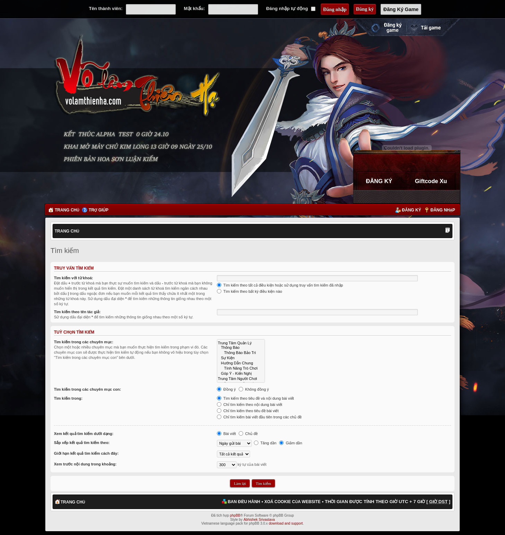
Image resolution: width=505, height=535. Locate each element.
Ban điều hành (244, 501)
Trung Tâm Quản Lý (241, 342)
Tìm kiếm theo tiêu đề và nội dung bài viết (255, 398)
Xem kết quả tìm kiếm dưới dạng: (83, 434)
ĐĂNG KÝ (379, 181)
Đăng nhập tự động (290, 8)
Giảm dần (290, 443)
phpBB (235, 515)
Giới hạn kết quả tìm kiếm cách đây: (86, 453)
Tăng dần (265, 443)
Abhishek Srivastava (259, 520)
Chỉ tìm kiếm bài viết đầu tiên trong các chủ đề (259, 417)
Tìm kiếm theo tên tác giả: (77, 312)
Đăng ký (411, 210)
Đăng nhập (443, 210)
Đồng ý (226, 389)
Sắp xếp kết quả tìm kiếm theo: (82, 443)
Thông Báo (241, 347)
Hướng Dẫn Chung (241, 362)
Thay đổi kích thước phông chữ (447, 231)
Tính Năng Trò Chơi (241, 368)
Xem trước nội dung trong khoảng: (85, 464)
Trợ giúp (98, 210)
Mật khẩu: (194, 8)
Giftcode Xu (431, 181)
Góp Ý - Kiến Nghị (241, 373)
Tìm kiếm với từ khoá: (73, 278)
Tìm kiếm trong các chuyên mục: (83, 342)
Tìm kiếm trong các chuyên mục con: (87, 389)
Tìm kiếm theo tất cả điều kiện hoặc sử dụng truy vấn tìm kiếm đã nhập (280, 285)
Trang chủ (67, 210)
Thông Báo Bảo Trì (241, 352)
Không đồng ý (254, 389)
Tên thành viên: (105, 8)
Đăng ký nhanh (379, 27)
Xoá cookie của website (292, 501)
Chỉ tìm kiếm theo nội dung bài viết (249, 404)
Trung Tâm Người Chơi (241, 378)
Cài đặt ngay (433, 27)
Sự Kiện (241, 357)
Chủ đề (248, 434)
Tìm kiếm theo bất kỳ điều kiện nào (249, 291)
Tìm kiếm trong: (68, 398)
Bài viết (226, 434)
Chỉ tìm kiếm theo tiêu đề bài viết (248, 411)
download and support (286, 523)
